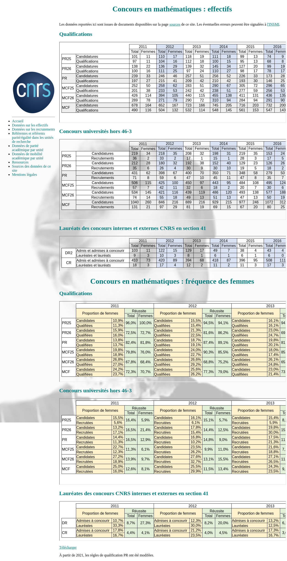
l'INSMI (273, 24)
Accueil (18, 121)
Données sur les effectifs (30, 125)
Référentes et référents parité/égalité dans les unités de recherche (33, 137)
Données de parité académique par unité (27, 148)
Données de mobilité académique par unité (27, 156)
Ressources (20, 162)
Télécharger (68, 547)
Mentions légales (24, 174)
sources (174, 24)
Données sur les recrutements (33, 129)
